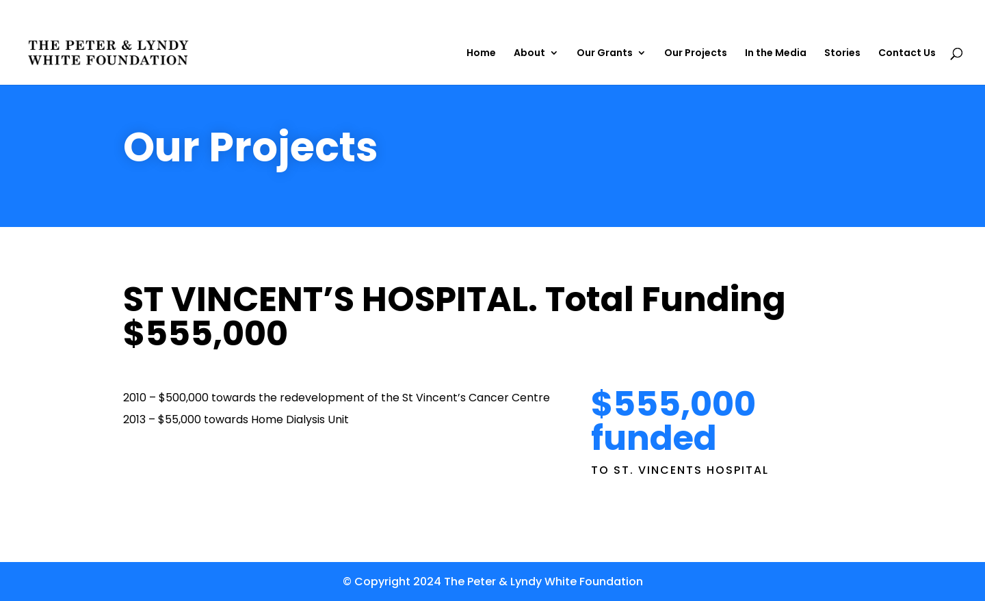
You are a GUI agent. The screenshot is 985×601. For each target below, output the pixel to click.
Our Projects (695, 53)
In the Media (775, 53)
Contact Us (907, 53)
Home (481, 53)
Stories (842, 53)
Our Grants (605, 53)
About (529, 53)
